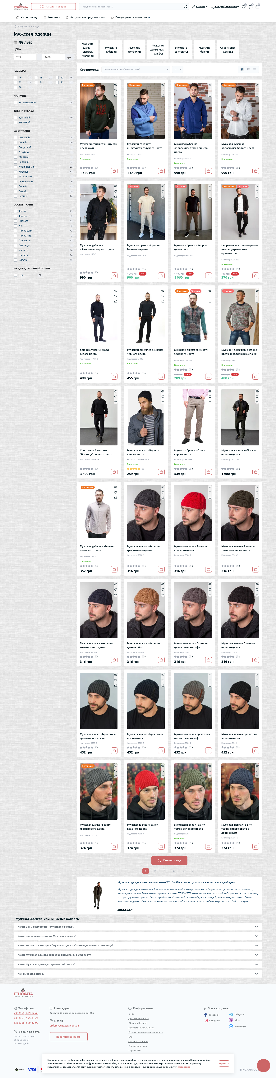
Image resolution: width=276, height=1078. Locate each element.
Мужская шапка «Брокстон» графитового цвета (98, 736)
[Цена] (25, 57)
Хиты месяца (29, 17)
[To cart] (114, 171)
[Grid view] (242, 69)
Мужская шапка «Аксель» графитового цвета (143, 548)
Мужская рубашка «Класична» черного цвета (97, 247)
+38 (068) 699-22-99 (26, 1022)
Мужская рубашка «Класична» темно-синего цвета (191, 147)
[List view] (248, 69)
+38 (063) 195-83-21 (26, 1017)
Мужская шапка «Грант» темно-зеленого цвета (189, 826)
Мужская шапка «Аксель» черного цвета (238, 645)
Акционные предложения (88, 17)
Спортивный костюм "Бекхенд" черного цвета (96, 452)
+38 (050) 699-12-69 (26, 1013)
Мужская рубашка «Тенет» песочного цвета (97, 548)
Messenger (237, 1026)
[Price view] (254, 69)
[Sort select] (135, 69)
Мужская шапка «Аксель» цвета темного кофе (191, 645)
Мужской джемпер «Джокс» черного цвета (145, 351)
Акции (131, 1055)
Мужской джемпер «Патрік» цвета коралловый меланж (239, 351)
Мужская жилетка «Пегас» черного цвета (238, 452)
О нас (131, 1014)
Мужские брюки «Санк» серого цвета (189, 452)
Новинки (54, 17)
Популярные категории (131, 17)
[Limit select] (177, 69)
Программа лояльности (141, 1027)
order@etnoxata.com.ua (64, 1025)
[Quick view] (115, 84)
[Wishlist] (115, 89)
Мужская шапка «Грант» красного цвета (142, 826)
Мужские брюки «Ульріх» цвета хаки (190, 247)
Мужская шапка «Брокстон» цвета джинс (145, 736)
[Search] (185, 6)
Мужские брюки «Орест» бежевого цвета (143, 247)
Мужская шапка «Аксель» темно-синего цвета (96, 645)
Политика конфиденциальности (145, 1032)
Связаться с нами (137, 1046)
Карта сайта (134, 1050)
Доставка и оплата (138, 1018)
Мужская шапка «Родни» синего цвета (143, 452)
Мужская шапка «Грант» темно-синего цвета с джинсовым (236, 828)
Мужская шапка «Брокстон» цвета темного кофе (192, 736)
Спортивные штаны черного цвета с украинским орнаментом (239, 249)
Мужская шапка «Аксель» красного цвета (191, 548)
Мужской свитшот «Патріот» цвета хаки (98, 145)
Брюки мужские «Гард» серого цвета (95, 351)
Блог (130, 1037)
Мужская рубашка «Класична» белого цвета (237, 145)
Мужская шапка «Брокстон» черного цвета (239, 736)
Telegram (236, 1014)
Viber (234, 1020)
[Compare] (115, 95)
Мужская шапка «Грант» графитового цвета (95, 826)
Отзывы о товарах (138, 1041)
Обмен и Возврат (137, 1023)
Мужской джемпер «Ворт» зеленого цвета (191, 351)
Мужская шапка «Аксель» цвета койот (143, 645)
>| (193, 871)
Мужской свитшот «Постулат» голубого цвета (144, 145)
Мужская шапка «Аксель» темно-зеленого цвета (238, 548)
